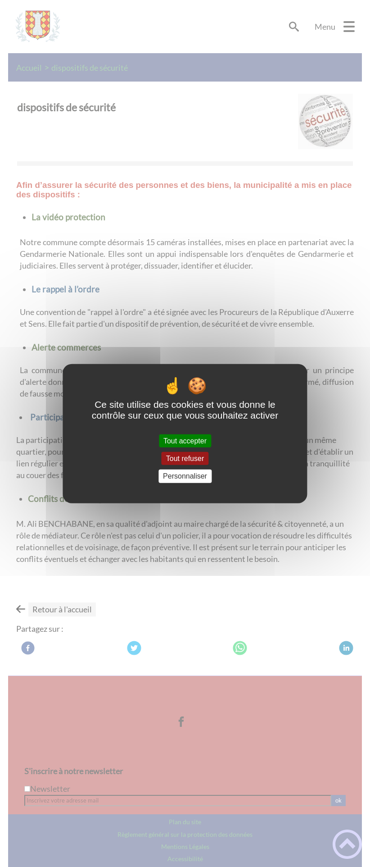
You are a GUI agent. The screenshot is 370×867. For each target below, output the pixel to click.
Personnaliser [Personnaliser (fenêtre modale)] (185, 476)
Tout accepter (185, 441)
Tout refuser (185, 458)
